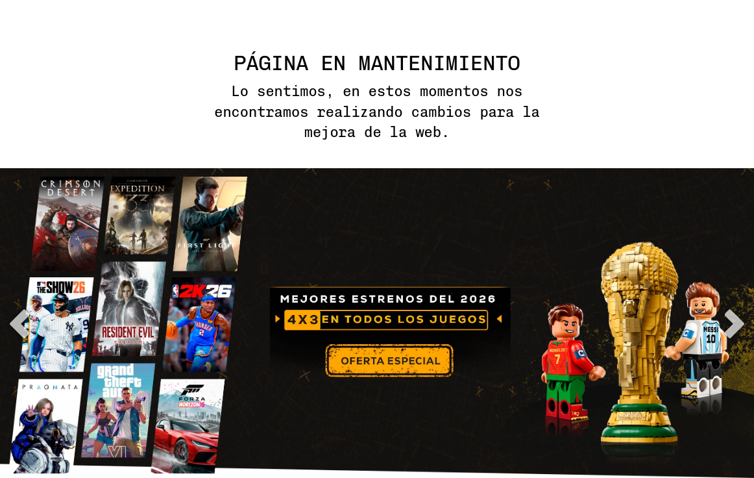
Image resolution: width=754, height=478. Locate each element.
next (735, 324)
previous (19, 324)
